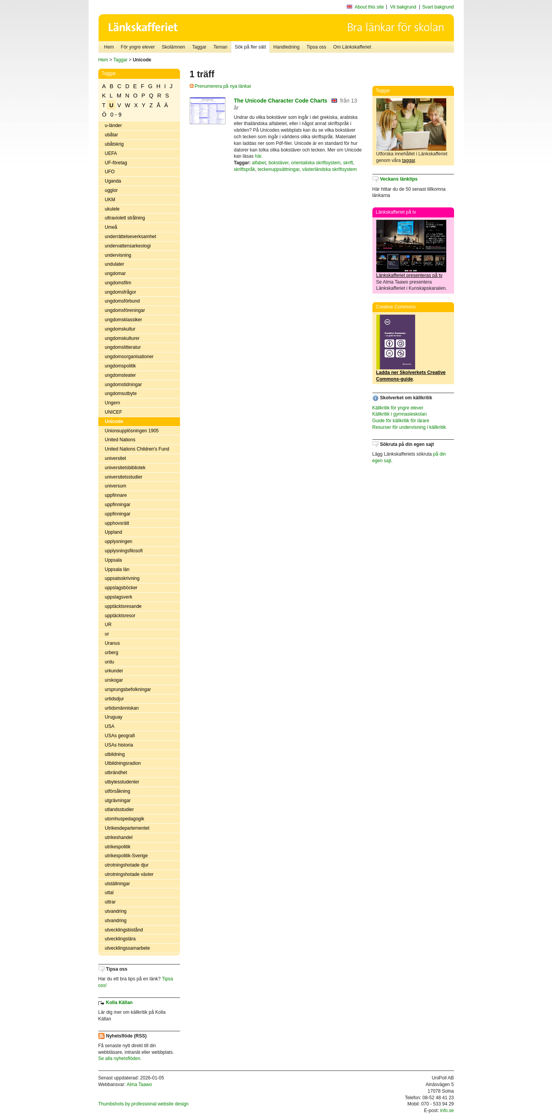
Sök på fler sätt (250, 47)
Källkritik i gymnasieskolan (399, 414)
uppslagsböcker (121, 587)
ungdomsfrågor (120, 292)
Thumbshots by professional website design (143, 1104)
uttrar (110, 902)
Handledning (286, 47)
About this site (369, 7)
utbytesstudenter (122, 782)
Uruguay (113, 717)
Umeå (111, 227)
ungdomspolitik (120, 366)
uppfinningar (118, 504)
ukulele (112, 209)
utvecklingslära (120, 939)
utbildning (115, 754)
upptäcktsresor (120, 615)
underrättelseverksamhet (130, 236)
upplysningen (119, 541)
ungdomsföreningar (125, 310)
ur (107, 634)
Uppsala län (117, 569)
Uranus (112, 643)
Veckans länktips (399, 179)
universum (115, 486)
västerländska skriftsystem (329, 169)
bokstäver (278, 162)
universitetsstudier (124, 477)
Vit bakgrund (403, 7)
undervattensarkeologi (128, 246)
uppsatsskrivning (122, 578)
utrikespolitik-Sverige (126, 855)
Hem (109, 47)
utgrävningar (118, 800)
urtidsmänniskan (122, 708)
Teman (220, 47)
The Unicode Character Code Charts (280, 100)
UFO (110, 171)
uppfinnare (116, 495)
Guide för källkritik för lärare (401, 420)
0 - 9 (116, 114)
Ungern (112, 403)
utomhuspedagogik (124, 819)
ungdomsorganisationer (129, 356)
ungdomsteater (120, 375)
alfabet (259, 162)
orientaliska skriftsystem (316, 162)
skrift (348, 162)
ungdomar (115, 273)
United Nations (120, 439)
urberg (112, 652)
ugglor (111, 190)
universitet (115, 458)
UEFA (111, 153)
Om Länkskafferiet (352, 47)
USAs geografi (120, 735)
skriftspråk (244, 169)
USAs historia (119, 745)
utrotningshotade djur (127, 865)
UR (108, 624)
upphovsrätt (117, 523)
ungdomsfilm (118, 282)
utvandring (116, 911)
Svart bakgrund (438, 7)
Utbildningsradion (123, 763)
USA (110, 726)
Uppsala (113, 560)
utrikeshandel (119, 837)
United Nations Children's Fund (137, 449)
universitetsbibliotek (125, 467)
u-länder (113, 125)
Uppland (113, 532)
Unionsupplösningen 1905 (132, 430)
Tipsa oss (316, 47)
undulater (114, 264)
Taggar (199, 47)
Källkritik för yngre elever (397, 408)
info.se (447, 1110)
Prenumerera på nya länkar (221, 86)
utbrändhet (116, 772)
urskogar (114, 680)
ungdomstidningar (123, 384)
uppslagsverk (119, 597)
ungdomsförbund (122, 301)
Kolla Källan (119, 1002)
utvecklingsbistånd (124, 930)
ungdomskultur (120, 329)
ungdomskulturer (122, 338)
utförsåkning (117, 791)
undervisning (118, 255)
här (258, 156)
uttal (109, 892)
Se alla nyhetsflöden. (119, 1058)
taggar (408, 160)
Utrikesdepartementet (127, 828)
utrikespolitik (118, 846)
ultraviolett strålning (125, 218)
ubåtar (111, 135)
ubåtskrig (114, 144)
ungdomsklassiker (123, 319)
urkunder (114, 671)
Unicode (114, 421)
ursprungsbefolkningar (128, 689)
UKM (110, 199)
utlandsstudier (119, 809)
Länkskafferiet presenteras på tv (409, 275)
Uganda (113, 181)
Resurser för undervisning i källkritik (409, 427)
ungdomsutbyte (121, 393)
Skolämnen (173, 47)
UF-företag (116, 162)
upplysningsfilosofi (124, 551)
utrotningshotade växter (129, 874)
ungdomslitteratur (123, 347)
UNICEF (113, 412)
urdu (109, 662)
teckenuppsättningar (278, 169)
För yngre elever (138, 47)
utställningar (117, 883)
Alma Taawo (139, 1084)
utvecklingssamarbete (127, 948)
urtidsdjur (114, 698)
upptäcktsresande (123, 606)
